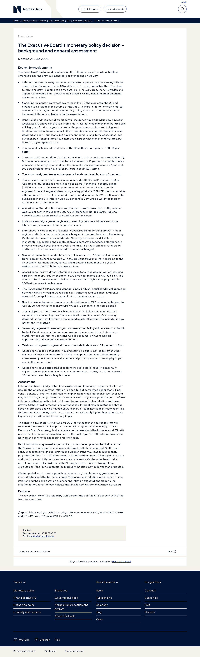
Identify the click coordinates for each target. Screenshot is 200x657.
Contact (150, 590)
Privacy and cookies (24, 651)
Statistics (61, 590)
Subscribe (151, 598)
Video (99, 619)
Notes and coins (24, 605)
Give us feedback (121, 561)
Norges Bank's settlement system (71, 607)
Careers (150, 612)
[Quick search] (182, 9)
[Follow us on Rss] (57, 640)
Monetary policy (23, 590)
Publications (104, 598)
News (99, 590)
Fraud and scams (74, 651)
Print (170, 551)
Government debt (66, 598)
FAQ (147, 605)
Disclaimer (50, 651)
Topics (17, 582)
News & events (105, 582)
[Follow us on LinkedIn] (42, 640)
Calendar (102, 605)
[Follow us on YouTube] (21, 640)
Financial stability (24, 598)
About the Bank (65, 616)
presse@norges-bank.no (41, 536)
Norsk (184, 2)
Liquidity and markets (27, 612)
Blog (99, 612)
